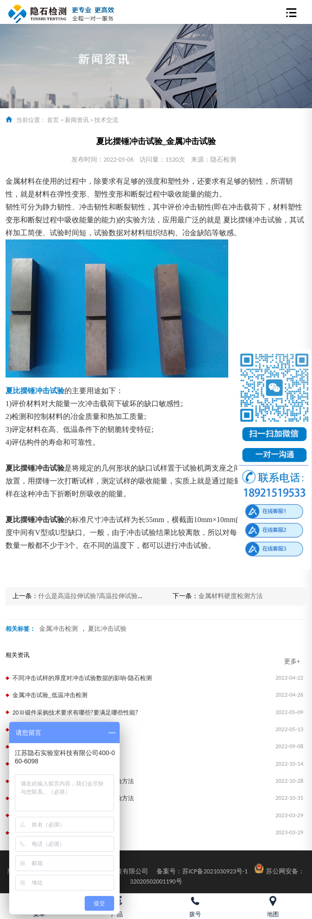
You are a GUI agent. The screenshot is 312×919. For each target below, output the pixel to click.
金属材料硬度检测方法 (230, 596)
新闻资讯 (77, 119)
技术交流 (106, 119)
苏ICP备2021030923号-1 (202, 871)
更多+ (292, 661)
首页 (53, 119)
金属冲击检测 (58, 629)
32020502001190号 (156, 881)
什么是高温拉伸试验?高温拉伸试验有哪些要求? (105, 596)
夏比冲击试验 (107, 629)
